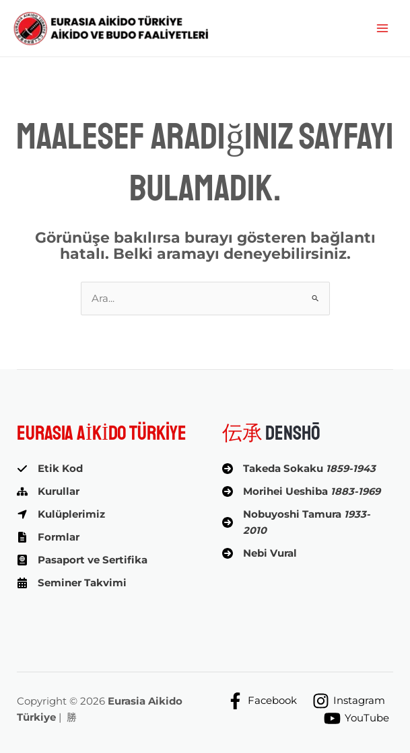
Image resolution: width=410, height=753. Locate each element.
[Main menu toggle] (382, 28)
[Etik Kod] (50, 469)
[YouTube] (356, 718)
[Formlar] (48, 537)
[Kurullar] (48, 491)
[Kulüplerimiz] (61, 514)
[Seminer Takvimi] (72, 583)
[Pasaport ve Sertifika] (82, 560)
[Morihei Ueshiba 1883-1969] (301, 491)
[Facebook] (262, 700)
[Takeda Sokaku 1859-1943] (299, 469)
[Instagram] (348, 700)
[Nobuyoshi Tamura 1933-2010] (308, 522)
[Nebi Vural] (259, 553)
